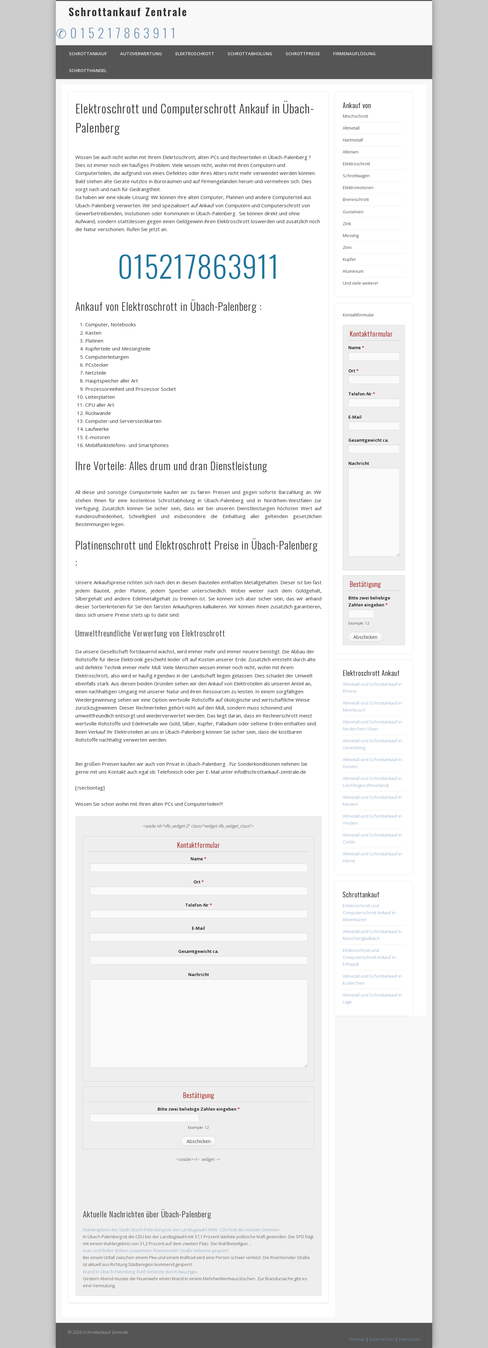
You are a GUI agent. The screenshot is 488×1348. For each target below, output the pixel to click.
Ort (198, 882)
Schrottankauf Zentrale (128, 11)
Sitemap (357, 1339)
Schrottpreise (303, 54)
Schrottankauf (88, 54)
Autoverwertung (141, 54)
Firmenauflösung (354, 54)
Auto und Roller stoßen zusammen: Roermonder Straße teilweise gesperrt (155, 1250)
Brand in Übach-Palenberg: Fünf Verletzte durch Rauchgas (140, 1272)
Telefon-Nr (198, 905)
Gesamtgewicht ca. (198, 951)
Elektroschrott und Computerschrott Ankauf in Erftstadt (369, 957)
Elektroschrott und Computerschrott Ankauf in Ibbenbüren (369, 912)
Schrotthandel (88, 70)
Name (198, 859)
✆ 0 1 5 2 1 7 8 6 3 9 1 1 (116, 32)
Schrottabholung (249, 54)
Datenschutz (381, 1339)
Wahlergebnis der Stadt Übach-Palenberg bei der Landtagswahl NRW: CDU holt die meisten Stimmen (181, 1230)
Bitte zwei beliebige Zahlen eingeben (198, 1109)
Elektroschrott (194, 54)
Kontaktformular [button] (358, 315)
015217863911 (199, 265)
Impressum (409, 1339)
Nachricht (198, 974)
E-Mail (198, 928)
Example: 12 (198, 1127)
